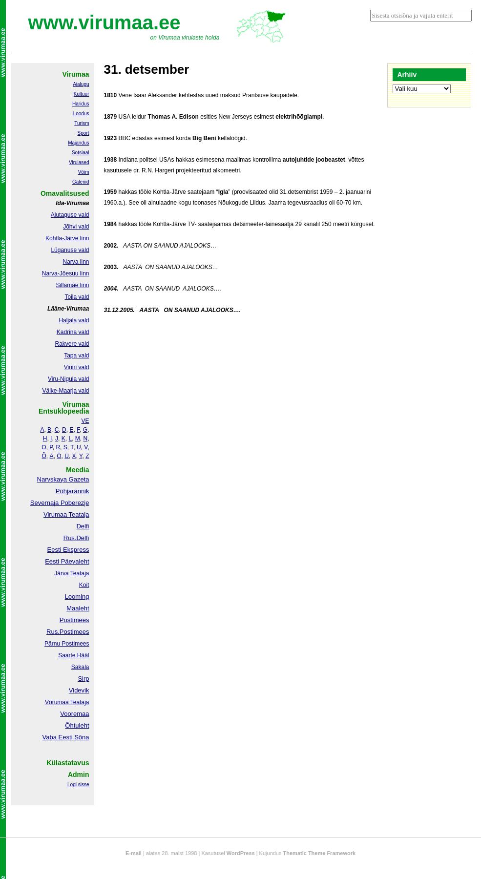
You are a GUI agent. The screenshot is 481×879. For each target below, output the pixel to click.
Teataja (79, 702)
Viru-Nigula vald (68, 379)
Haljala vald (74, 320)
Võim (83, 172)
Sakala (80, 667)
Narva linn (76, 261)
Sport (83, 133)
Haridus (80, 103)
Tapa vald (76, 355)
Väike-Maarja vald (65, 390)
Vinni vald (76, 367)
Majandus (78, 143)
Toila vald (76, 296)
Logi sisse (78, 784)
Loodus (81, 113)
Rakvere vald (72, 343)
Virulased (79, 162)
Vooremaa (74, 713)
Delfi (82, 526)
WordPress (241, 853)
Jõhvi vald (76, 226)
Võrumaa (57, 702)
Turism (81, 123)
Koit (84, 585)
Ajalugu (81, 84)
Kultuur (81, 94)
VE (85, 421)
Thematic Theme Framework (319, 853)
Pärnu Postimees (66, 643)
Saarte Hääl (73, 655)
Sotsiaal (80, 152)
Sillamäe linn (72, 285)
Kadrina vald (73, 332)
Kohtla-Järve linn (67, 238)
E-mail (133, 853)
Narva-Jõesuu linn (65, 273)
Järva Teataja (71, 573)
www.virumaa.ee (104, 22)
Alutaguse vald (70, 214)
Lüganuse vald (70, 250)
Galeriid (80, 182)
